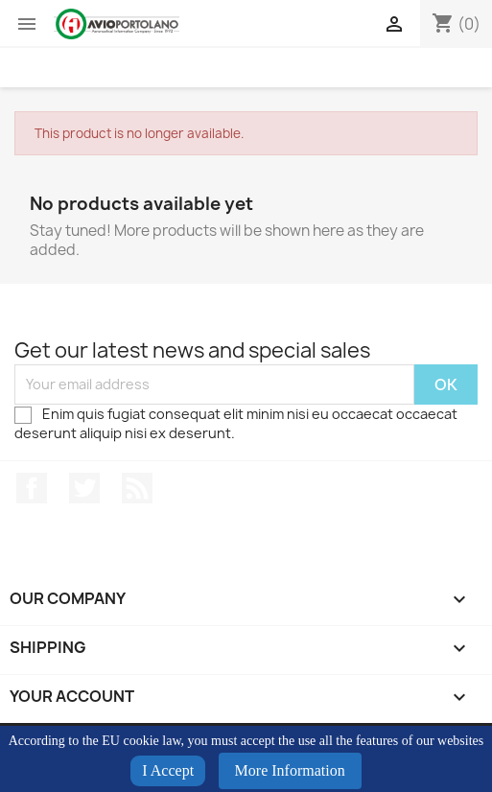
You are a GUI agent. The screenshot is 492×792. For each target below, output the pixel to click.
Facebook (31, 488)
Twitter (84, 488)
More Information (290, 770)
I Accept (168, 770)
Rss (137, 488)
